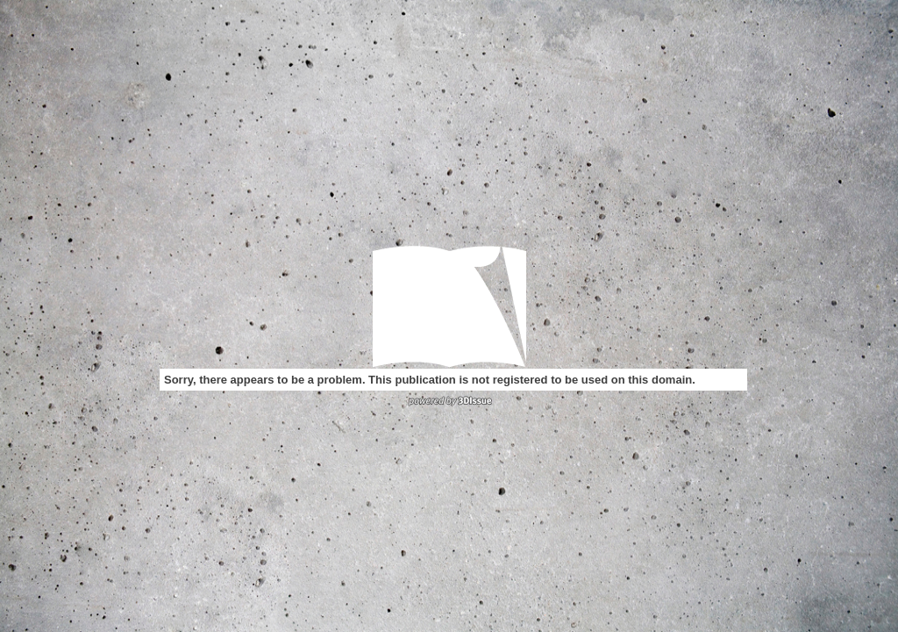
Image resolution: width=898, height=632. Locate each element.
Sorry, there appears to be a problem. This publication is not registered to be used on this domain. (429, 379)
